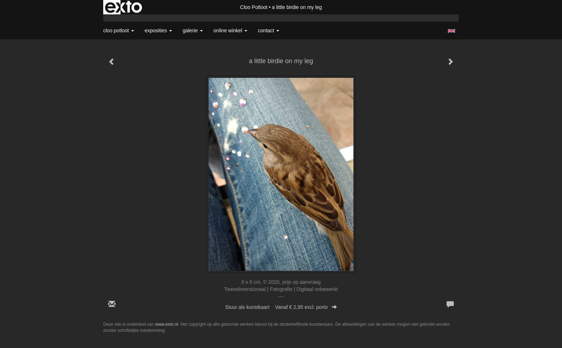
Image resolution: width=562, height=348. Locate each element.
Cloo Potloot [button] (118, 30)
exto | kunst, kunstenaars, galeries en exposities (123, 7)
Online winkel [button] (230, 30)
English (451, 31)
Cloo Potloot (253, 7)
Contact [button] (268, 30)
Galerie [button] (193, 30)
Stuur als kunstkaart (281, 307)
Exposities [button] (158, 30)
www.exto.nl (166, 324)
